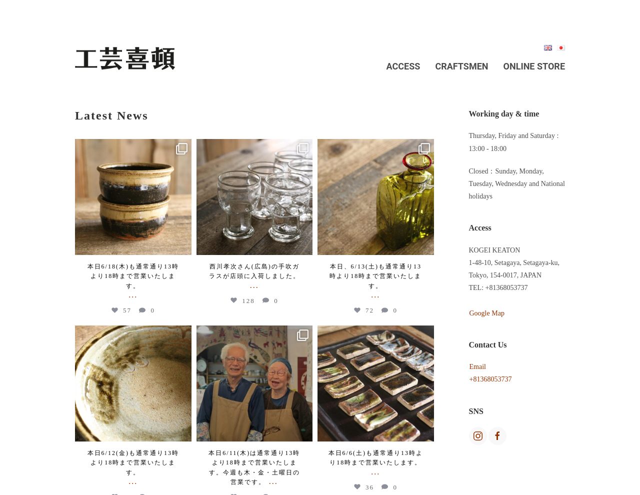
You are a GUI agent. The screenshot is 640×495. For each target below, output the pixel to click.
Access (403, 66)
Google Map (487, 313)
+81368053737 (491, 379)
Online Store (534, 66)
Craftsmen (461, 66)
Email (478, 366)
